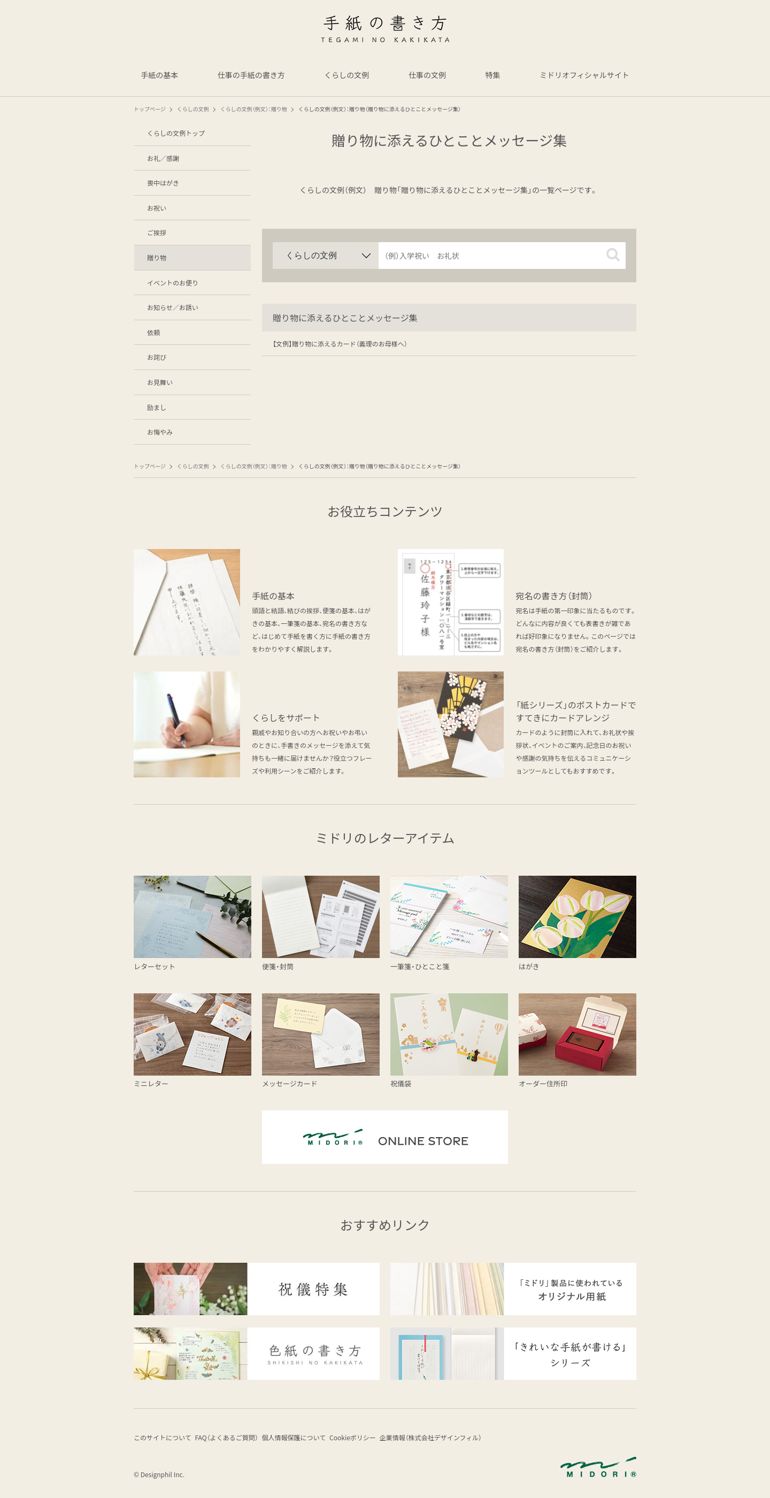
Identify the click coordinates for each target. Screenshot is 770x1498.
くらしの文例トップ (176, 132)
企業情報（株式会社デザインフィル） (458, 1440)
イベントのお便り (172, 282)
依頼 (153, 332)
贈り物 (156, 257)
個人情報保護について (308, 1440)
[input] (502, 255)
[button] (613, 254)
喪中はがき (163, 182)
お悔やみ (160, 431)
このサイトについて (162, 1440)
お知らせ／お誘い (172, 307)
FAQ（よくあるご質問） (233, 1440)
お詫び (156, 356)
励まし (156, 407)
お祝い (156, 207)
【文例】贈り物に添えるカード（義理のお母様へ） (340, 343)
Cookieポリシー (373, 1440)
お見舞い (160, 382)
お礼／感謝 (163, 158)
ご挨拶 (156, 232)
